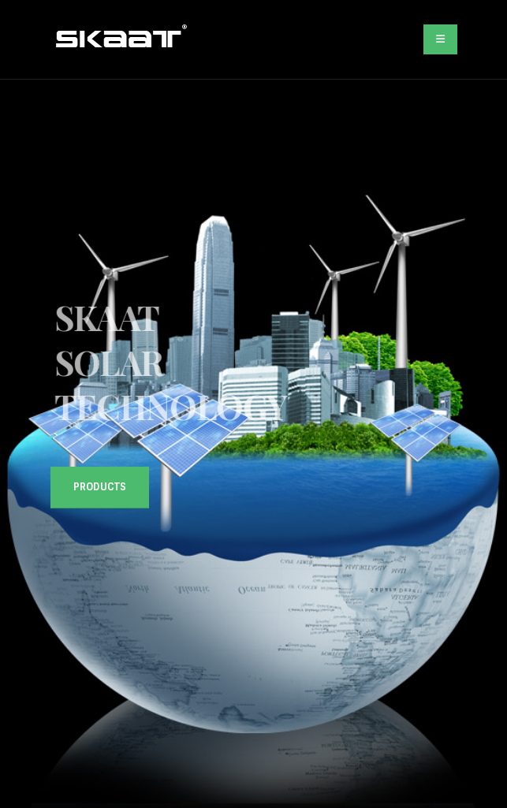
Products (99, 486)
